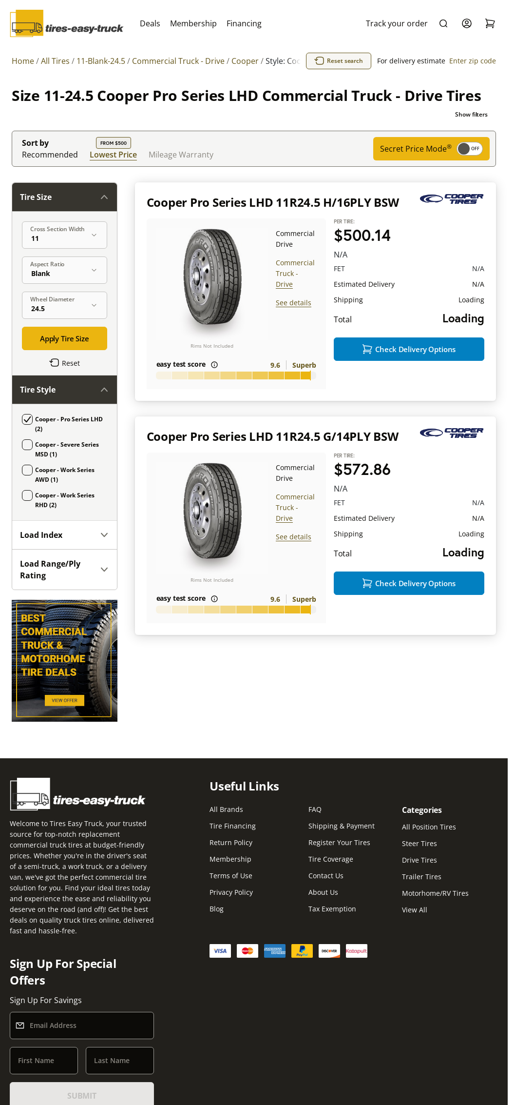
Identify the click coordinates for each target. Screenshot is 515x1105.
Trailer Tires (421, 876)
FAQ (315, 809)
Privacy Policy (231, 892)
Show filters (471, 114)
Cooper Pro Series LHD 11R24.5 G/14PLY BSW (273, 436)
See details (293, 302)
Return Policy (231, 842)
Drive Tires (419, 860)
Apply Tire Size (64, 338)
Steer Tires (419, 843)
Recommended (50, 154)
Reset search (338, 61)
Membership (193, 23)
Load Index (64, 535)
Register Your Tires (339, 842)
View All (414, 909)
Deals (150, 23)
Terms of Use (231, 875)
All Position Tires (429, 826)
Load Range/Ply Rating (64, 569)
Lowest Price (113, 154)
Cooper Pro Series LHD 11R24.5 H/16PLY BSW (273, 202)
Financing (244, 23)
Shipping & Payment (341, 825)
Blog (217, 908)
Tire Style (64, 389)
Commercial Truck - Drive (295, 273)
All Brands (226, 809)
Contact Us (325, 875)
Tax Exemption (332, 908)
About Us (323, 892)
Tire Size (64, 197)
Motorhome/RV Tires (435, 893)
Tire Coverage (330, 859)
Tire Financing (233, 825)
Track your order (397, 23)
